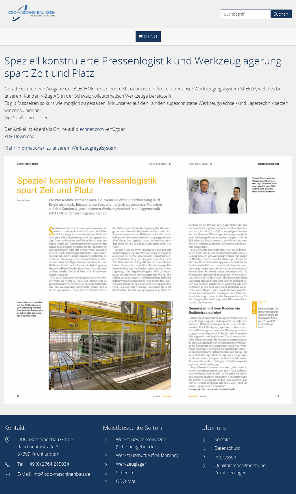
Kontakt (222, 439)
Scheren (124, 472)
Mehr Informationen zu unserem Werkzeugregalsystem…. (62, 148)
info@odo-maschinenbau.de (61, 474)
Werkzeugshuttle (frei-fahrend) (147, 455)
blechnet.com (89, 129)
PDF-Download (19, 136)
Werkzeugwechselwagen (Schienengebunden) (141, 443)
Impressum (226, 457)
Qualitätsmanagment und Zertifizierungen (240, 469)
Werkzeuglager (131, 464)
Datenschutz (227, 448)
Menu (148, 36)
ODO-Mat (125, 481)
